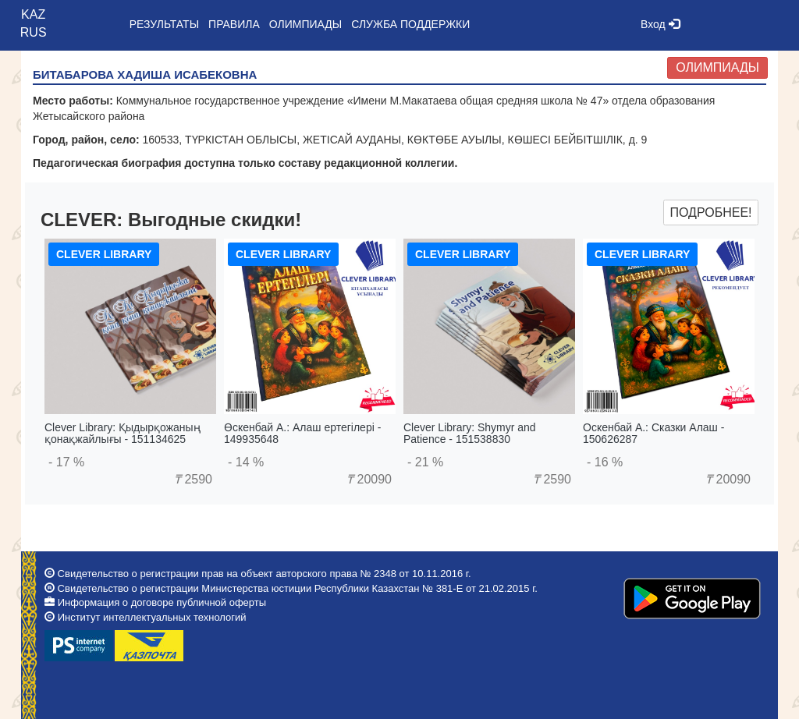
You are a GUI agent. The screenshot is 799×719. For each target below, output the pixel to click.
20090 (369, 479)
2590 (193, 479)
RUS (33, 32)
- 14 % (246, 462)
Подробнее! (710, 212)
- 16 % (605, 462)
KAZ (33, 14)
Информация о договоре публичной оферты (162, 602)
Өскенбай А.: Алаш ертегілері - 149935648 (302, 433)
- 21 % (425, 462)
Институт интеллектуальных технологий (152, 617)
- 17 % (66, 462)
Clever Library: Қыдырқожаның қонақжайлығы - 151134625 (122, 433)
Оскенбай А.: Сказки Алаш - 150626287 (653, 433)
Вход (660, 24)
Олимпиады (717, 67)
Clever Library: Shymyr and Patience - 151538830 (469, 433)
